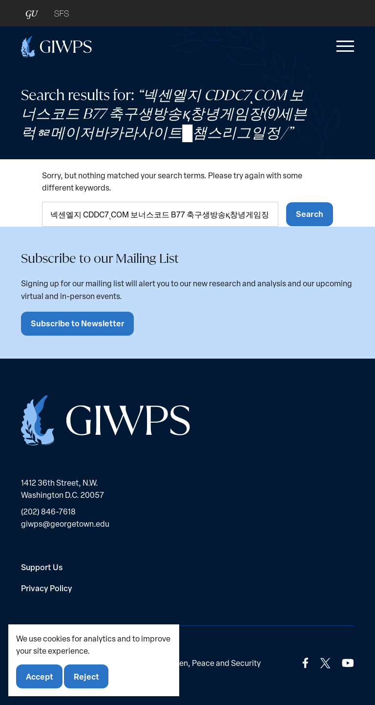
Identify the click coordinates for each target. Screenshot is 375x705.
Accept (39, 676)
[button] (343, 46)
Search (309, 213)
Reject (86, 676)
